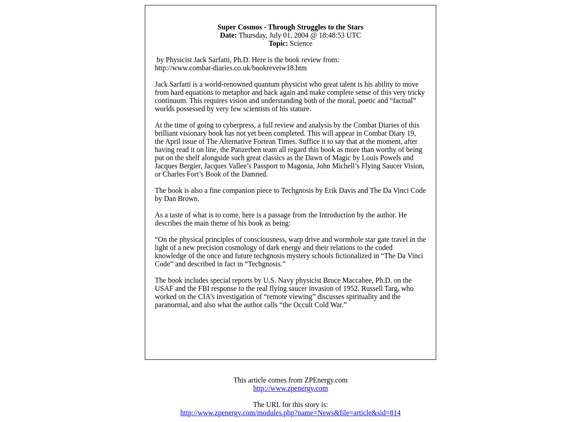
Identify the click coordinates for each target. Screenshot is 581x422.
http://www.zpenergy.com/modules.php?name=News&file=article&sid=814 (290, 413)
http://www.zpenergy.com (290, 388)
